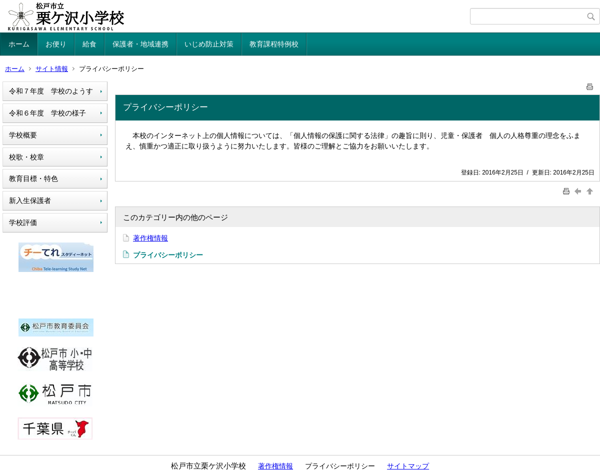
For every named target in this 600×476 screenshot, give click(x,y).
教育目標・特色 (33, 178)
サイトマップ (408, 466)
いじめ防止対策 (209, 44)
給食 (89, 44)
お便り (56, 44)
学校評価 (23, 222)
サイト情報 (52, 68)
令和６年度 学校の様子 (47, 113)
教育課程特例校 (274, 44)
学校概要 (23, 135)
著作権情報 (150, 238)
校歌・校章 (26, 157)
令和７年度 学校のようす (51, 91)
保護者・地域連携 (140, 44)
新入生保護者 (30, 200)
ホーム (19, 44)
